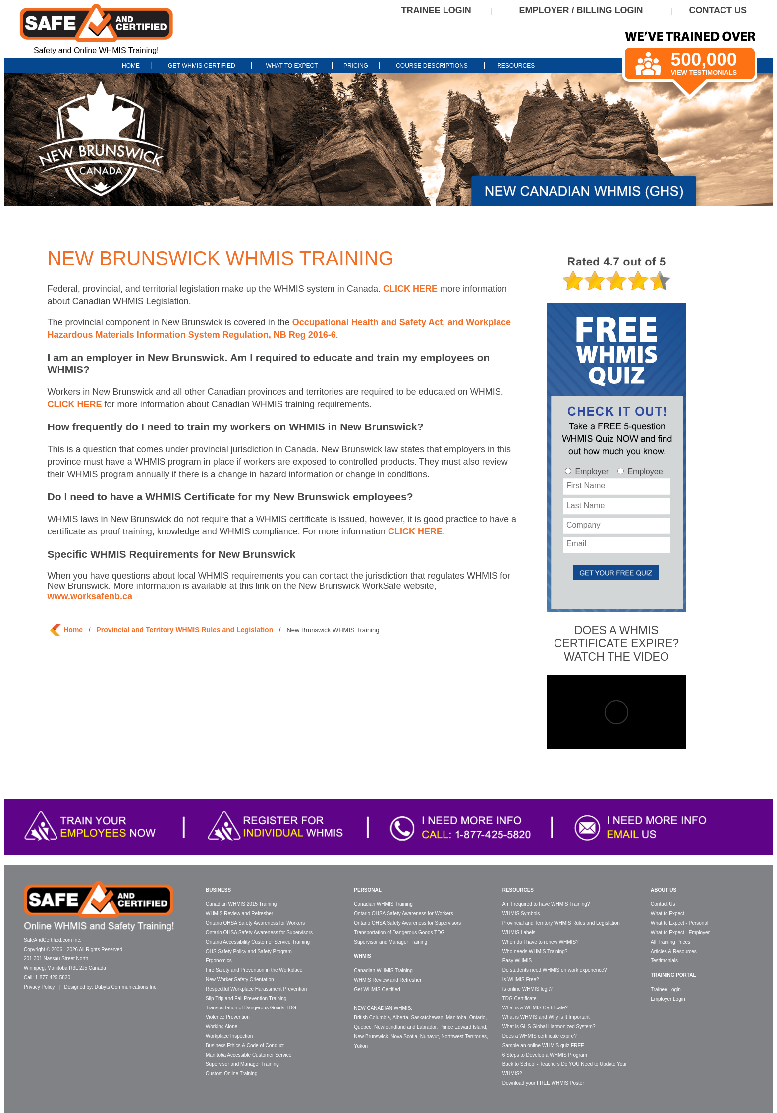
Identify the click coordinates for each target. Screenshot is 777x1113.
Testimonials (664, 960)
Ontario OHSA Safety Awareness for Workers (255, 923)
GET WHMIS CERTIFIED (201, 65)
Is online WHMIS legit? (527, 989)
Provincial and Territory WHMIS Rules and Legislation (184, 630)
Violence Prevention (228, 1017)
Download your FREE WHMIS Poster (543, 1083)
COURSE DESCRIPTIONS (432, 65)
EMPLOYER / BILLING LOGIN (581, 10)
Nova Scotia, (404, 1036)
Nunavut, (430, 1036)
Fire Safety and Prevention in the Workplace (254, 970)
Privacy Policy (39, 987)
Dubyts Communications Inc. (126, 987)
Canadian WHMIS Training (383, 904)
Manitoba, (457, 1017)
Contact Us (663, 904)
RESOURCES (516, 65)
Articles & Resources (674, 951)
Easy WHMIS (517, 960)
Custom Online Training (232, 1073)
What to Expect (667, 913)
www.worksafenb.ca (90, 596)
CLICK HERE (410, 289)
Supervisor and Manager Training (242, 1064)
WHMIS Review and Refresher (239, 913)
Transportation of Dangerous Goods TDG (251, 1007)
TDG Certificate (519, 998)
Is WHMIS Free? (520, 979)
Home (73, 630)
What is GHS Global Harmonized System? (549, 1026)
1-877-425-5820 (52, 977)
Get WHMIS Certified (377, 989)
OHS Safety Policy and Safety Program (249, 951)
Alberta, (400, 1017)
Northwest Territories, (465, 1036)
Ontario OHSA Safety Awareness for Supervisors (259, 932)
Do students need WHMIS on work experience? (554, 970)
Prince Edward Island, (463, 1027)
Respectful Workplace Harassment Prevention (256, 989)
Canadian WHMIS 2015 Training (241, 904)
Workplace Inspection (229, 1036)
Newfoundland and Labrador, (406, 1027)
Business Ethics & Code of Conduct (245, 1045)
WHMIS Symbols (521, 913)
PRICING (355, 65)
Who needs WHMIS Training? (535, 951)
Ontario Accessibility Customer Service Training (258, 942)
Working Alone (221, 1026)
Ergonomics (219, 960)
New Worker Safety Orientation (240, 979)
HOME (131, 65)
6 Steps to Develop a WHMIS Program (544, 1055)
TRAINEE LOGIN (436, 10)
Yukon (361, 1046)
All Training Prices (670, 942)
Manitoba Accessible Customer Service (248, 1055)
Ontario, (478, 1017)
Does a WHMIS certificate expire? (539, 1036)
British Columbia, (372, 1017)
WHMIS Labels (519, 932)
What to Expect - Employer (680, 932)
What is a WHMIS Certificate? (535, 1007)
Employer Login (668, 999)
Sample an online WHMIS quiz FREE (543, 1045)
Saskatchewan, (427, 1017)
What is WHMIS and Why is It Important (546, 1017)
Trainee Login (666, 989)
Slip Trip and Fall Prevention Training (246, 998)
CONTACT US (718, 10)
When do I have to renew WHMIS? (540, 942)
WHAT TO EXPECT (292, 65)
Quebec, (363, 1027)
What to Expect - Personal (679, 923)
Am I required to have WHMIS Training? (546, 904)
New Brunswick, (371, 1036)
